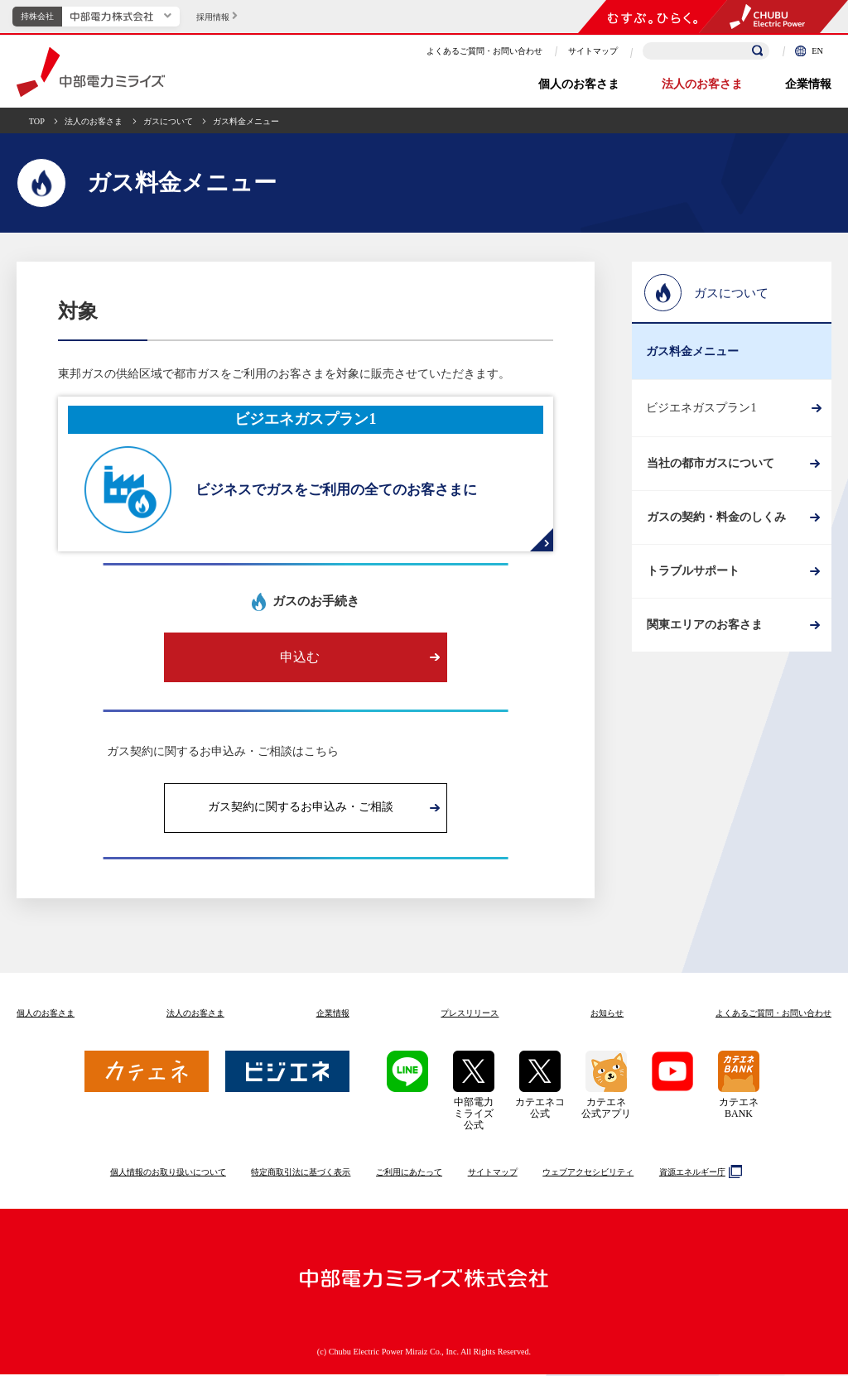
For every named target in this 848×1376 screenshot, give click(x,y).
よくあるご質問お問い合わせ (773, 1014)
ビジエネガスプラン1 (701, 408)
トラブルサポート (692, 577)
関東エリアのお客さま (704, 634)
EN (809, 50)
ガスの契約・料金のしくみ (715, 521)
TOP (37, 121)
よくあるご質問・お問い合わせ (484, 50)
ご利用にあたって (409, 1173)
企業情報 (808, 84)
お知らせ (607, 1014)
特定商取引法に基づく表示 (300, 1173)
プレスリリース (470, 1014)
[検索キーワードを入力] (706, 51)
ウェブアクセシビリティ (588, 1173)
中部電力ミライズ (91, 72)
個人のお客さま (578, 84)
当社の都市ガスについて (709, 465)
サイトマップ (593, 50)
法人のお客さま (702, 84)
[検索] (758, 51)
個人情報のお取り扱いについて (168, 1173)
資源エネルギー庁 (698, 1173)
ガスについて (168, 121)
